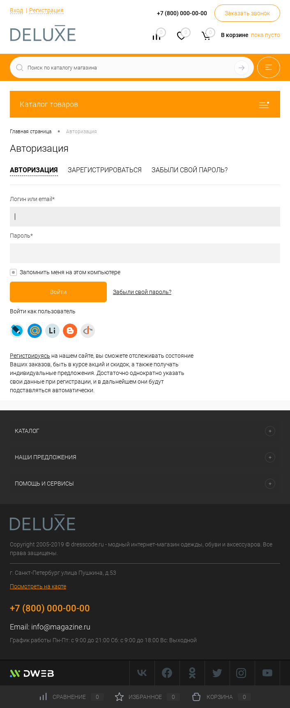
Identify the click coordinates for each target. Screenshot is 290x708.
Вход (16, 10)
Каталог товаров (145, 104)
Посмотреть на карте (38, 586)
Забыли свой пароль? (190, 170)
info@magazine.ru (60, 626)
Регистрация (46, 10)
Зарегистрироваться (105, 170)
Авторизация (34, 170)
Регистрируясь (30, 355)
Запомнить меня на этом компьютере (70, 272)
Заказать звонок (247, 13)
